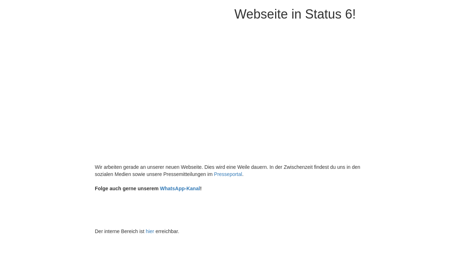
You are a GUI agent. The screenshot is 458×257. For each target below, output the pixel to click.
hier (150, 231)
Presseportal (228, 174)
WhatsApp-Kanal (180, 188)
